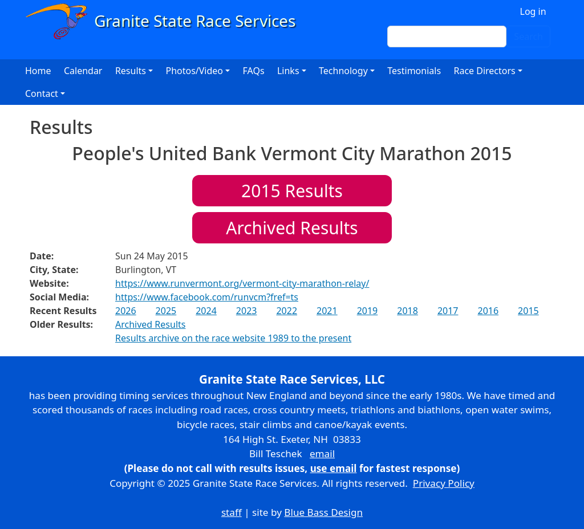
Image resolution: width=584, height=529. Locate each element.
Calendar (83, 70)
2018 (407, 310)
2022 (286, 310)
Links (288, 70)
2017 (448, 310)
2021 (327, 310)
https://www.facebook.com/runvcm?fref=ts (206, 297)
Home (38, 70)
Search (528, 36)
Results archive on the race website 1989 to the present (233, 338)
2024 (206, 310)
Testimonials (414, 70)
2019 (367, 310)
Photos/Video (194, 70)
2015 (528, 310)
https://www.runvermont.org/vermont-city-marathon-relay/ (242, 283)
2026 (125, 310)
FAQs (254, 70)
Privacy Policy (443, 483)
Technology (343, 70)
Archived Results (292, 227)
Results (292, 190)
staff (231, 512)
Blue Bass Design (323, 512)
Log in (533, 11)
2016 (487, 310)
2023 (246, 310)
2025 (166, 310)
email (322, 453)
